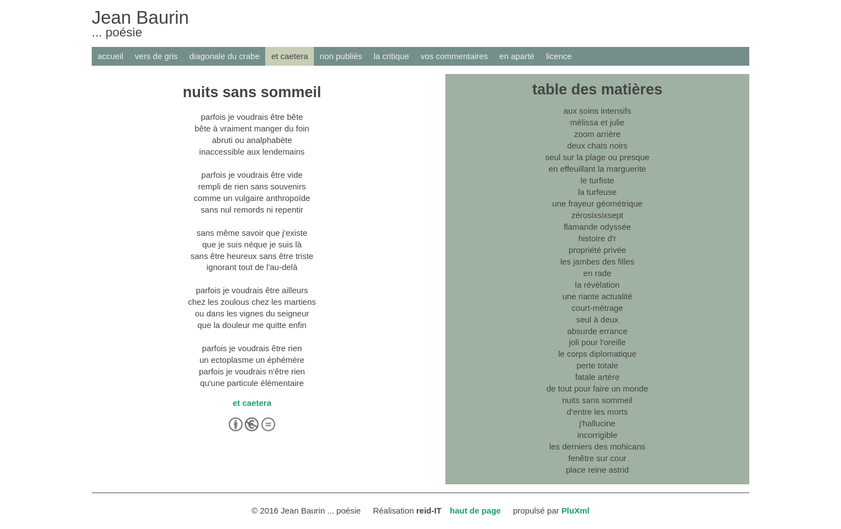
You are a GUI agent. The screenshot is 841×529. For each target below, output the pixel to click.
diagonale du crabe (225, 56)
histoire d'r (598, 238)
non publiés (341, 56)
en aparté (517, 56)
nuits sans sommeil (597, 400)
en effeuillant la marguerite (597, 168)
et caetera (289, 56)
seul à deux (597, 319)
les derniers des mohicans (597, 446)
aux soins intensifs (597, 110)
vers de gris (156, 56)
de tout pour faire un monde (597, 388)
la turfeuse (597, 192)
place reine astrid (597, 469)
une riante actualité (598, 296)
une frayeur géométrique (597, 203)
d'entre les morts (597, 411)
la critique (391, 56)
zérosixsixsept (597, 215)
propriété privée (597, 250)
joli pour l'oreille (597, 342)
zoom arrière (597, 134)
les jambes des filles (597, 261)
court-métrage (597, 308)
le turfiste (597, 180)
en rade (598, 273)
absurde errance (597, 331)
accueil (110, 56)
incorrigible (597, 435)
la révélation (597, 284)
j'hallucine (597, 423)
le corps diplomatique (597, 353)
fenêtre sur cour (598, 458)
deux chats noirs (597, 145)
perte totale (597, 365)
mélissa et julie (597, 122)
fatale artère (597, 377)
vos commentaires (454, 56)
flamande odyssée (597, 226)
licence (559, 56)
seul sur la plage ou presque (597, 157)
